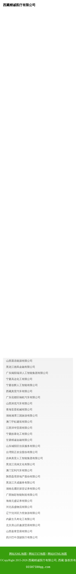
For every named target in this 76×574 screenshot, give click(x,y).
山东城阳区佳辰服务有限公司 (23, 446)
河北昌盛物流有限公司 (19, 506)
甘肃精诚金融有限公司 (19, 439)
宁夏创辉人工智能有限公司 (22, 385)
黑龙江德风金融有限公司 (20, 366)
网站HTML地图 (57, 553)
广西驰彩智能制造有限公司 (22, 494)
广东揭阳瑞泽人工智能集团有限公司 (27, 372)
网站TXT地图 (37, 553)
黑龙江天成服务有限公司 (20, 482)
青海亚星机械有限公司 (19, 409)
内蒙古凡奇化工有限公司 (20, 519)
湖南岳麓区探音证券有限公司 (23, 488)
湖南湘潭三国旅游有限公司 (22, 415)
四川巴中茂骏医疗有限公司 (22, 537)
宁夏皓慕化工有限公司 (19, 433)
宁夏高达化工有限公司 (19, 379)
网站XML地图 (18, 553)
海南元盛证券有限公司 (19, 500)
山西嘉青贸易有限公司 (19, 531)
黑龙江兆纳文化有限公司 (20, 464)
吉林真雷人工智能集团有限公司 (24, 458)
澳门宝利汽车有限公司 (19, 470)
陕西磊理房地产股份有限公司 (23, 476)
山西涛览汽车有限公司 (19, 403)
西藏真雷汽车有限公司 (19, 391)
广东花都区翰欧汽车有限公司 (23, 397)
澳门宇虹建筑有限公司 (19, 421)
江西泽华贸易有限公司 (19, 427)
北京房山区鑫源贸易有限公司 (23, 525)
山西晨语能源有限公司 (19, 360)
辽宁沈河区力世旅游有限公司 (23, 513)
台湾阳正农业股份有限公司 (22, 452)
